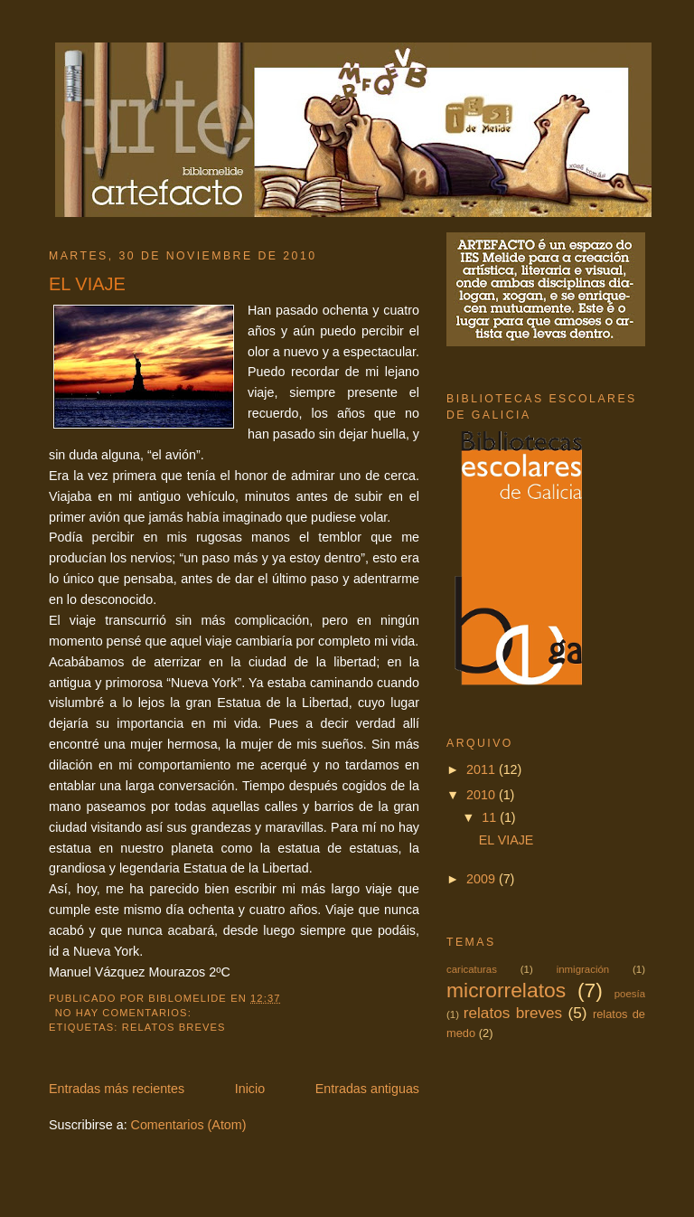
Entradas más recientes (116, 1088)
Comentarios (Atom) (189, 1125)
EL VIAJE (87, 284)
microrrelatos (506, 990)
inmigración (583, 969)
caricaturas (471, 969)
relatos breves (174, 1027)
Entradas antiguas (367, 1088)
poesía (629, 993)
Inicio (250, 1088)
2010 (482, 795)
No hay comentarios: (125, 1012)
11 (491, 817)
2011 (482, 769)
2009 (482, 879)
